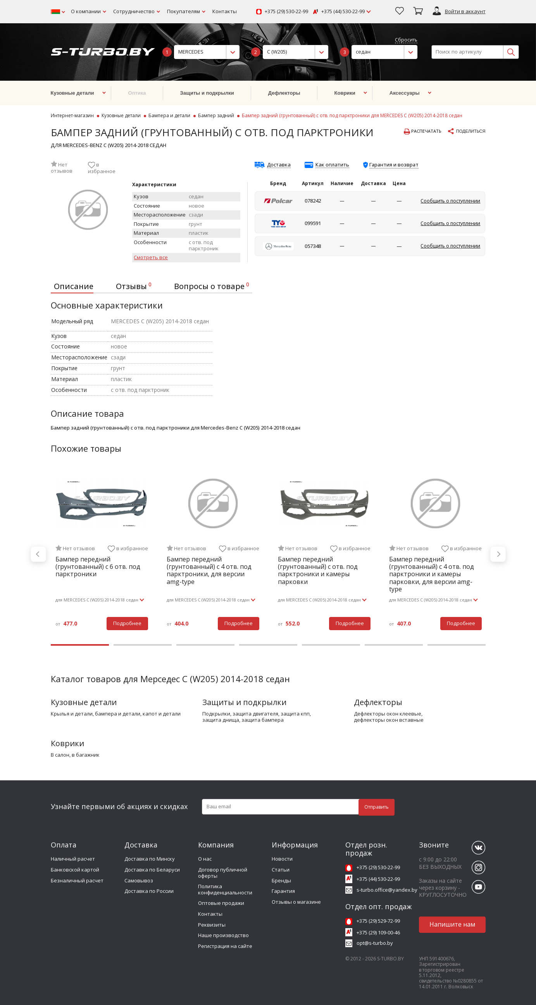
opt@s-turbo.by (375, 942)
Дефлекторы (378, 702)
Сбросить (406, 40)
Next (498, 554)
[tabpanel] (101, 554)
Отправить (376, 807)
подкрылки (216, 714)
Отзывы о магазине (296, 901)
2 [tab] (143, 645)
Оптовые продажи (221, 902)
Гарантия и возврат (394, 164)
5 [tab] (331, 645)
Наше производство (223, 935)
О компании (86, 11)
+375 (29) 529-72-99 (378, 920)
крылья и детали (72, 714)
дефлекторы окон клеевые (387, 714)
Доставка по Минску (149, 858)
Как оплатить (332, 165)
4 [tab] (268, 645)
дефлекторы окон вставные (389, 720)
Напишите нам (452, 924)
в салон (60, 755)
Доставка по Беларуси (152, 869)
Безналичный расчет (77, 880)
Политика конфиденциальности (225, 889)
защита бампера (262, 720)
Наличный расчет (73, 858)
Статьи (281, 869)
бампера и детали (117, 714)
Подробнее (127, 623)
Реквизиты (212, 924)
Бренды (281, 880)
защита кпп (295, 714)
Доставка (279, 165)
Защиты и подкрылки (244, 702)
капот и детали (162, 714)
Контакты (224, 11)
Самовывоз (138, 880)
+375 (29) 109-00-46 (378, 932)
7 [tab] (456, 645)
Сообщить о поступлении (450, 201)
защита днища (220, 720)
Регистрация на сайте (225, 946)
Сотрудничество (134, 11)
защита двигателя (255, 714)
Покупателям (183, 11)
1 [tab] (80, 645)
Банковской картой (75, 869)
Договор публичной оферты (222, 872)
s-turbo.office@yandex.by (387, 889)
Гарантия (283, 890)
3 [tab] (205, 645)
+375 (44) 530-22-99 (343, 12)
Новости (282, 858)
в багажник (86, 755)
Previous (38, 554)
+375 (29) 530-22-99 (286, 12)
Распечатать (422, 131)
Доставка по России (149, 890)
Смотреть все (151, 258)
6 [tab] (394, 645)
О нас (205, 858)
